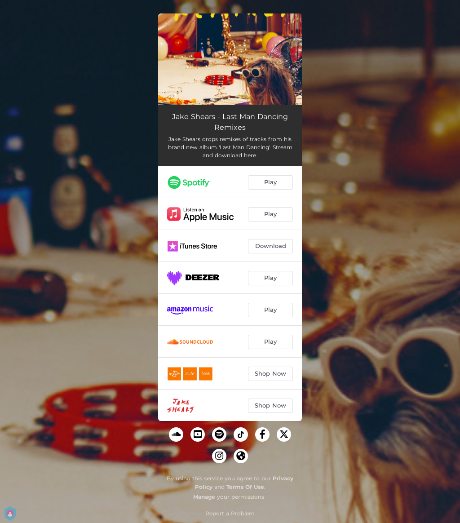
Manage (204, 496)
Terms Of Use (245, 486)
